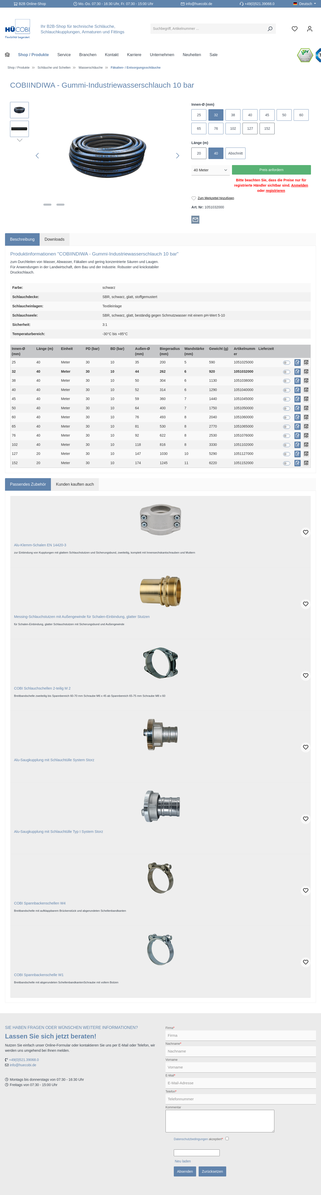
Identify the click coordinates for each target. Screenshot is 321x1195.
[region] (95, 156)
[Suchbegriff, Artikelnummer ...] (207, 29)
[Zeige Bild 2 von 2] (60, 205)
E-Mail (170, 1075)
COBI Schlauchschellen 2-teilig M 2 (42, 688)
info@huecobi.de (199, 4)
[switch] (286, 363)
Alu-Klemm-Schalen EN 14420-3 (40, 545)
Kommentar (173, 1107)
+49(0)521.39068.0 (260, 4)
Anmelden (299, 185)
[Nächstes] (177, 156)
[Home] (11, 54)
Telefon (171, 1091)
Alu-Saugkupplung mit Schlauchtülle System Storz (54, 760)
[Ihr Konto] (309, 29)
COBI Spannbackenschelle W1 (39, 975)
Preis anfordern (272, 170)
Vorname (172, 1059)
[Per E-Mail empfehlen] (195, 219)
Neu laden (183, 1161)
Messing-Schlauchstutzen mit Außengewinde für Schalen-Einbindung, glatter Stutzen (82, 617)
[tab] (22, 239)
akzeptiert (198, 1139)
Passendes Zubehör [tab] (28, 484)
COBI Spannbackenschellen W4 (40, 903)
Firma (170, 1028)
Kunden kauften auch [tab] (75, 484)
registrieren (275, 191)
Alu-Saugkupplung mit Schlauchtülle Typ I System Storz (58, 832)
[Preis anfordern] (297, 362)
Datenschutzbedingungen (191, 1139)
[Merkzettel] (294, 29)
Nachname (173, 1043)
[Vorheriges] (37, 156)
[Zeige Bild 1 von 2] (47, 205)
